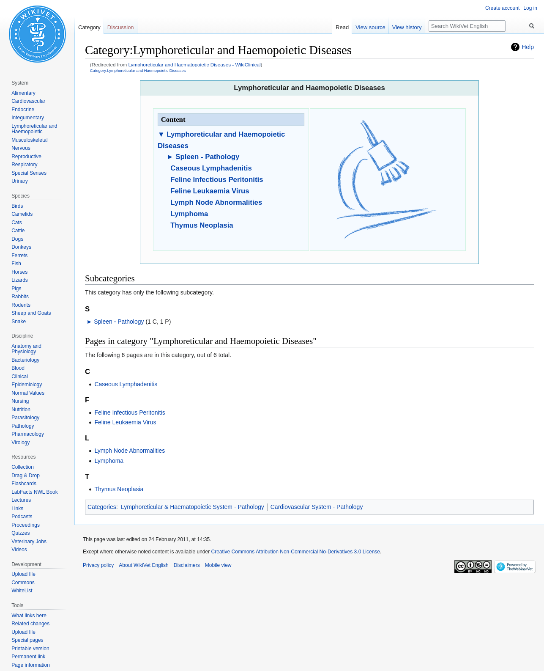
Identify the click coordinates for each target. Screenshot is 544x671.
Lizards (19, 280)
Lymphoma (189, 214)
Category (89, 27)
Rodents (20, 305)
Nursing (20, 401)
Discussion (120, 27)
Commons (23, 583)
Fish (16, 264)
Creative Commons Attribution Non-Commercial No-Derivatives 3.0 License (295, 552)
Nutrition (20, 409)
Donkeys (21, 247)
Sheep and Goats (31, 313)
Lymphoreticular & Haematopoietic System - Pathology (192, 506)
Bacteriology (25, 360)
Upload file (23, 574)
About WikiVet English (143, 565)
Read (342, 27)
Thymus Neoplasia (201, 225)
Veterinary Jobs (28, 541)
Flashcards (23, 484)
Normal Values (27, 393)
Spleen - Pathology (207, 157)
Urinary (19, 181)
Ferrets (19, 255)
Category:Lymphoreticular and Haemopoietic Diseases (138, 70)
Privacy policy (98, 565)
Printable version (30, 649)
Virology (20, 443)
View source (370, 27)
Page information (30, 665)
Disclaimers (187, 565)
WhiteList (21, 591)
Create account (502, 8)
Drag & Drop (25, 475)
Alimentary (23, 93)
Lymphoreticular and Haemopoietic (34, 129)
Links (17, 509)
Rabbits (20, 297)
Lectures (21, 500)
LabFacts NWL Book (34, 492)
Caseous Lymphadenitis (210, 168)
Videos (19, 550)
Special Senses (28, 173)
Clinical (19, 377)
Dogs (17, 239)
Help (528, 47)
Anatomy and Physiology (26, 349)
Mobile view (218, 565)
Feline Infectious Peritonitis (216, 180)
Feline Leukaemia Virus (209, 191)
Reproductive (26, 157)
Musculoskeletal (29, 140)
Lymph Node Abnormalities (216, 202)
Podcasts (21, 517)
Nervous (20, 148)
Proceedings (25, 525)
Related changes (30, 624)
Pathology (22, 426)
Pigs (16, 289)
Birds (17, 206)
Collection (22, 467)
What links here (28, 616)
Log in (530, 8)
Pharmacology (27, 434)
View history (407, 27)
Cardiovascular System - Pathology (317, 506)
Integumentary (27, 118)
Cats (16, 223)
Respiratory (24, 165)
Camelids (22, 214)
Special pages (27, 640)
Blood (18, 368)
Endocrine (22, 110)
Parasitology (25, 418)
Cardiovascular (28, 101)
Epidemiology (26, 385)
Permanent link (28, 657)
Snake (18, 321)
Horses (19, 272)
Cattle (18, 231)
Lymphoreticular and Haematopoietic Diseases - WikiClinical (194, 64)
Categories (101, 506)
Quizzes (20, 533)
